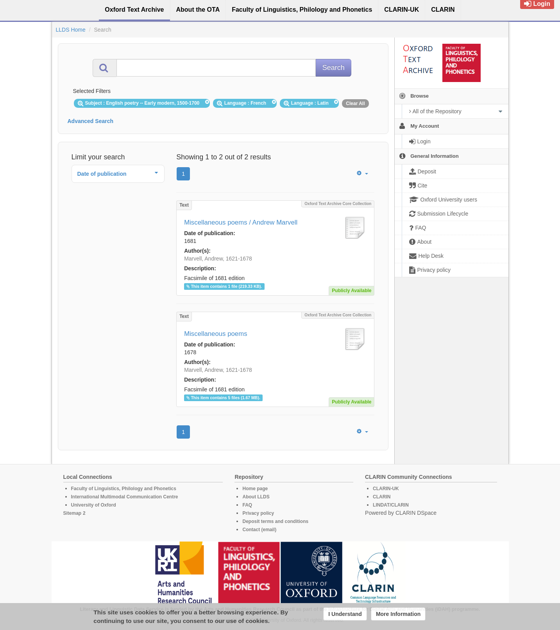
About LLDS (255, 497)
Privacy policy (258, 513)
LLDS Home (71, 30)
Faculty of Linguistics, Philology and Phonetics (123, 488)
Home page (255, 488)
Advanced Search (91, 121)
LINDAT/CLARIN (391, 505)
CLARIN (381, 497)
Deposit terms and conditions (275, 521)
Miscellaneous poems (215, 333)
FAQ (247, 505)
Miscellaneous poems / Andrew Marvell (240, 222)
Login (537, 3)
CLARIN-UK (386, 488)
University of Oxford (93, 505)
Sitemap (72, 513)
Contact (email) (259, 529)
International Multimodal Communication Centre (124, 497)
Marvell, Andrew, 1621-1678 (218, 258)
